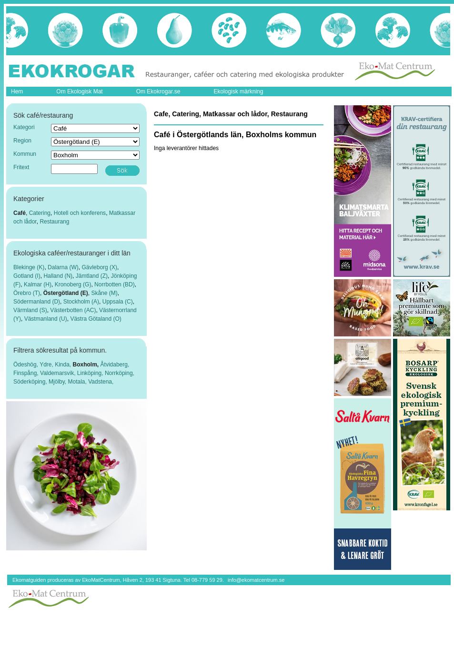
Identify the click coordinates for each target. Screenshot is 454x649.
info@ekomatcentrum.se (256, 580)
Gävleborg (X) (99, 267)
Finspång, (26, 373)
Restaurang (54, 221)
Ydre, (47, 364)
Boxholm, (87, 364)
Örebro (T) (26, 293)
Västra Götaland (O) (95, 318)
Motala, (78, 381)
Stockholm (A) (81, 301)
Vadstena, (100, 381)
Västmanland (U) (45, 318)
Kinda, (63, 364)
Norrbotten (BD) (114, 284)
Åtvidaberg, (115, 364)
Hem (17, 91)
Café (19, 213)
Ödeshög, (26, 364)
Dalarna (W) (63, 267)
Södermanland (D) (36, 301)
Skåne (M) (104, 293)
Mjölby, (58, 381)
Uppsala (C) (117, 301)
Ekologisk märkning (238, 91)
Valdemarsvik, (58, 373)
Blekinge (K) (28, 267)
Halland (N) (57, 276)
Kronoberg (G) (73, 284)
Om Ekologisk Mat (79, 91)
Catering (39, 213)
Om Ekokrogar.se (158, 91)
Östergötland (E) (65, 293)
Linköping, (91, 373)
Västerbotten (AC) (73, 310)
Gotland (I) (26, 276)
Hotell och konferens (80, 213)
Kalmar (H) (37, 284)
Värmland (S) (30, 310)
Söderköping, (31, 381)
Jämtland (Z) (92, 276)
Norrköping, (119, 373)
